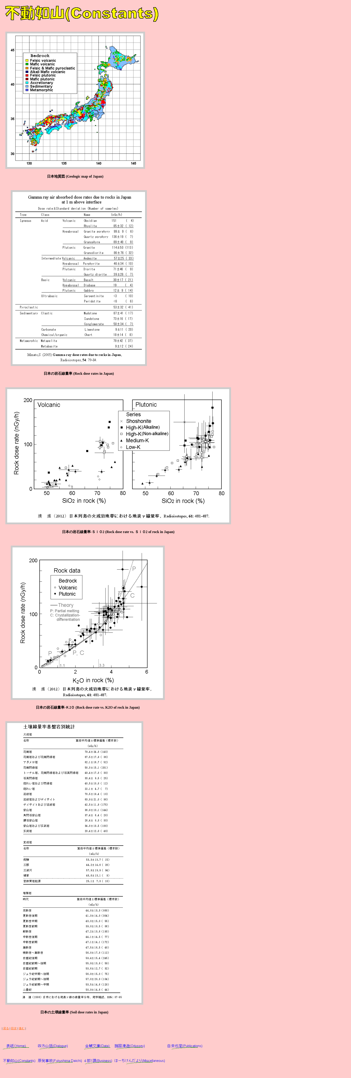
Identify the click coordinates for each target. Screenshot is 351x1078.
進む (22, 1028)
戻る (6, 1028)
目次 (14, 1028)
